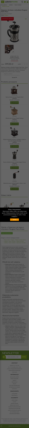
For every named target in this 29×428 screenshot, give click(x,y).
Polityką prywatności (11, 213)
